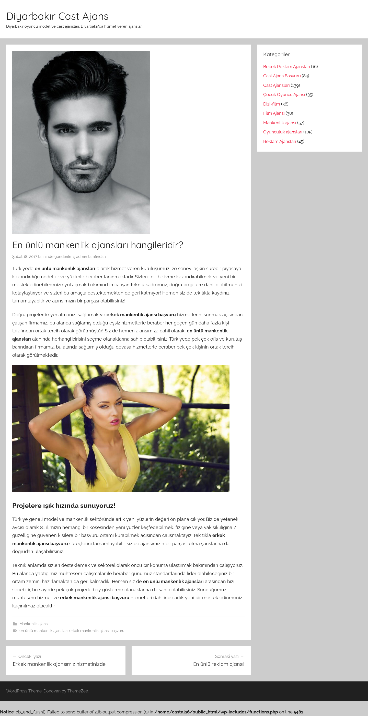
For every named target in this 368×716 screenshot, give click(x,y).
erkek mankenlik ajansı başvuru (96, 630)
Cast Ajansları (276, 85)
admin (81, 256)
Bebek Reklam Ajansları (286, 66)
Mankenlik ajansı (33, 624)
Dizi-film (271, 104)
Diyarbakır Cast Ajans (57, 15)
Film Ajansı (274, 113)
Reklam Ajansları (279, 141)
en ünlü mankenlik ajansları (43, 630)
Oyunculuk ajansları (282, 131)
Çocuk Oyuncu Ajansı (284, 94)
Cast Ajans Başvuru (282, 75)
